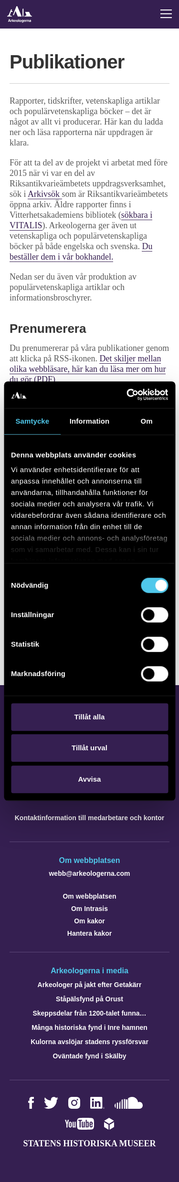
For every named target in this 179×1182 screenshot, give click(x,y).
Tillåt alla (89, 717)
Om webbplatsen (89, 896)
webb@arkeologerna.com (89, 873)
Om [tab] (147, 421)
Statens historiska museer (89, 1143)
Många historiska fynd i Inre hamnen (89, 1027)
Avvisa (89, 779)
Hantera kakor (89, 933)
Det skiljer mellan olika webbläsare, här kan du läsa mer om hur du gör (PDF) (88, 369)
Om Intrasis (89, 908)
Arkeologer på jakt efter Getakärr (90, 984)
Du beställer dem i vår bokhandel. (81, 252)
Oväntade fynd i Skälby (89, 1056)
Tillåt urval (89, 748)
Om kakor (89, 921)
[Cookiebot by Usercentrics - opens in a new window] (127, 394)
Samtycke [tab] (32, 421)
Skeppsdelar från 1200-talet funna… (89, 1013)
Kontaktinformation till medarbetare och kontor (89, 817)
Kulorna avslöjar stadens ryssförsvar (89, 1041)
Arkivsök (45, 194)
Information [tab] (90, 421)
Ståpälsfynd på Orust (89, 999)
